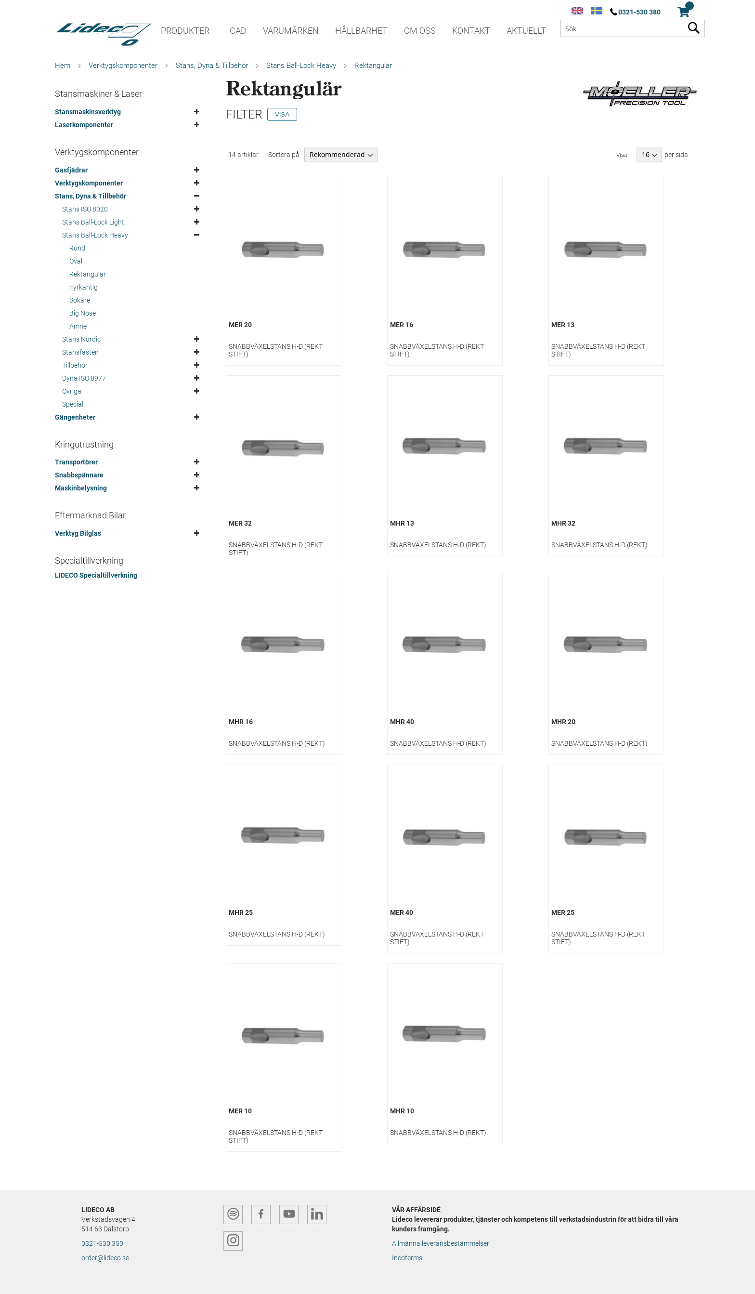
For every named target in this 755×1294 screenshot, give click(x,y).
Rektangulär (87, 274)
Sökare (79, 300)
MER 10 (240, 1111)
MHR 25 (241, 912)
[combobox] (632, 28)
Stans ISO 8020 (85, 209)
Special (72, 404)
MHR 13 (402, 523)
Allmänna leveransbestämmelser (440, 1243)
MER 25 (562, 912)
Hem (62, 65)
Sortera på (283, 154)
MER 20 (240, 325)
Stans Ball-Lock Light (93, 222)
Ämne (78, 326)
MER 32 (240, 523)
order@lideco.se (105, 1258)
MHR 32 (563, 523)
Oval (75, 261)
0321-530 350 (102, 1243)
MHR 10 (402, 1111)
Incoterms (407, 1258)
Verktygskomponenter (123, 65)
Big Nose (82, 313)
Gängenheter (75, 417)
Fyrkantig (83, 287)
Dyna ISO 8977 (84, 378)
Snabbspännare (79, 475)
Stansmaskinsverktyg (88, 112)
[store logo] (103, 31)
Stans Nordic (81, 339)
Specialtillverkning (89, 560)
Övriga (71, 391)
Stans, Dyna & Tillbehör (212, 65)
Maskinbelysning (81, 488)
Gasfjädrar (71, 170)
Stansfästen (80, 352)
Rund (77, 248)
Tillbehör (75, 365)
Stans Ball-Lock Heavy (301, 65)
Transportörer (76, 462)
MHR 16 (241, 722)
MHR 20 (563, 722)
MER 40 (401, 912)
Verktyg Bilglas (78, 533)
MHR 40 (402, 722)
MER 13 (562, 325)
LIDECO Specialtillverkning (96, 575)
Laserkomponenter (84, 125)
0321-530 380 (639, 12)
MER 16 (401, 325)
